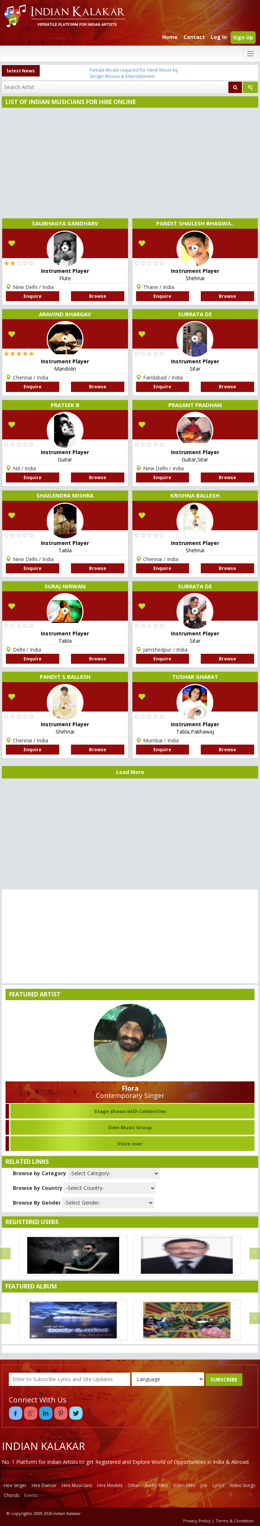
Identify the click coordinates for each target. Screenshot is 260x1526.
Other (134, 1485)
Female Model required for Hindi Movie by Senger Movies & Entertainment (134, 73)
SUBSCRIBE (224, 1379)
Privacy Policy (197, 1520)
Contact (194, 36)
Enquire (33, 296)
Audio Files (156, 1485)
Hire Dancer (44, 1485)
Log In (219, 36)
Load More (130, 772)
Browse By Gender (37, 1202)
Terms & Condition (235, 1520)
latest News (21, 71)
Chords (11, 1495)
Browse (97, 296)
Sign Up (243, 37)
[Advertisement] (128, 162)
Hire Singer (15, 1485)
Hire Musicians (77, 1485)
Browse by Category (39, 1173)
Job (203, 1485)
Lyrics (218, 1485)
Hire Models (109, 1485)
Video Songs (242, 1485)
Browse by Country (38, 1187)
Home (170, 36)
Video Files (184, 1485)
